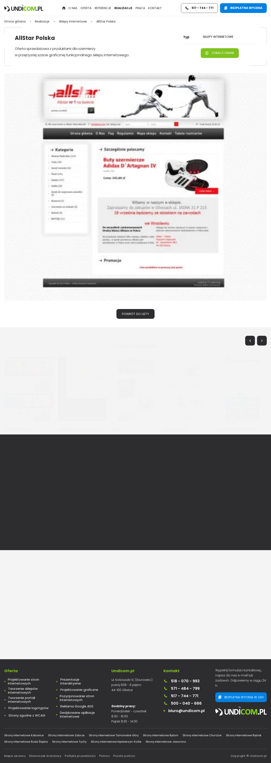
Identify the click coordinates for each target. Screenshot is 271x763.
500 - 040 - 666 (182, 703)
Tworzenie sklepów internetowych (23, 690)
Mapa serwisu (14, 756)
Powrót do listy (135, 314)
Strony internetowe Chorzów (202, 735)
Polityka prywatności (80, 756)
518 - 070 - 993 (181, 681)
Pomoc (104, 756)
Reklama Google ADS (76, 706)
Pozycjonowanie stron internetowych (77, 698)
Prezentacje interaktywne (70, 681)
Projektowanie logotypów (28, 708)
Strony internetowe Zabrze (66, 735)
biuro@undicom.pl (184, 710)
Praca (140, 8)
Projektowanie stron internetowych (23, 681)
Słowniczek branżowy (45, 756)
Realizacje (123, 8)
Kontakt (155, 8)
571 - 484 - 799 (181, 688)
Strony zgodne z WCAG (26, 715)
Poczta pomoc (124, 756)
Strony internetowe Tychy (69, 742)
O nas (72, 8)
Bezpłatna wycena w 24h (241, 697)
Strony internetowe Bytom (160, 735)
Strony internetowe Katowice (24, 735)
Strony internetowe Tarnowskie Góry (114, 735)
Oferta (85, 8)
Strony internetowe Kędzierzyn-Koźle (116, 742)
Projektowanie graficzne (79, 690)
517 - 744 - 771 (180, 695)
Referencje (103, 8)
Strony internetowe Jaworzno (166, 742)
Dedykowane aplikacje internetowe (77, 714)
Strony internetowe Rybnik (243, 735)
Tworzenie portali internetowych (21, 700)
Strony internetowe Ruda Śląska (26, 742)
